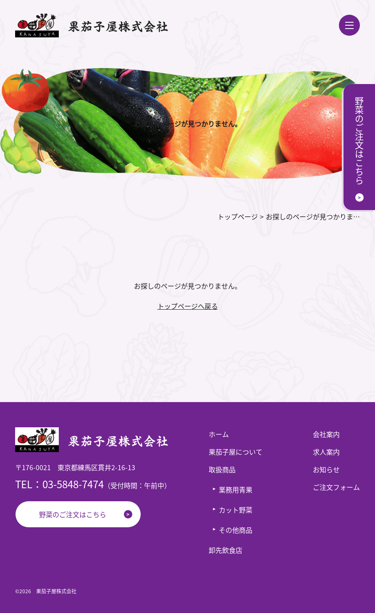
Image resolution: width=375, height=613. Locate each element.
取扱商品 (222, 469)
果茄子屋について (235, 452)
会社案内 (326, 434)
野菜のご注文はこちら (72, 514)
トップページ (238, 216)
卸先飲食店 (225, 550)
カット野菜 (235, 510)
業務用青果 (235, 489)
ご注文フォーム (336, 487)
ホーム (219, 434)
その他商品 (235, 530)
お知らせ (326, 469)
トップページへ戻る (187, 306)
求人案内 (326, 452)
